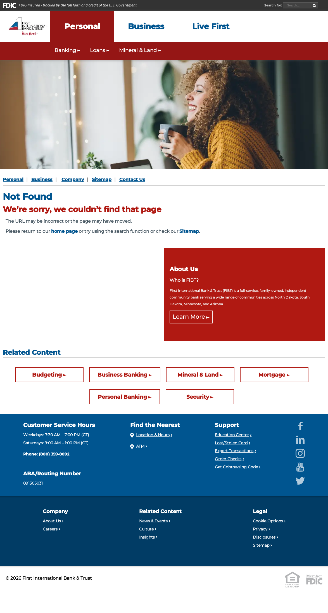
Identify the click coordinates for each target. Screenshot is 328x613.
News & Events (153, 520)
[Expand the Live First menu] (210, 26)
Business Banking (122, 374)
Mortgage (271, 374)
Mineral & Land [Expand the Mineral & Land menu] (140, 50)
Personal (13, 179)
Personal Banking (122, 396)
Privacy (260, 529)
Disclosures (264, 537)
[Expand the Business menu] (146, 26)
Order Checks (228, 458)
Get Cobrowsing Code (236, 466)
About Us (52, 520)
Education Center (232, 434)
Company (72, 179)
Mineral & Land (197, 374)
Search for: (273, 5)
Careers (50, 529)
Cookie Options (268, 520)
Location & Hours (153, 434)
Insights (147, 537)
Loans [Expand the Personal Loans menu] (100, 50)
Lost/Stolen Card (231, 442)
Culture (146, 529)
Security (197, 396)
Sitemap (101, 179)
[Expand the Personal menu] (82, 26)
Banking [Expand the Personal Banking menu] (68, 50)
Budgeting (47, 374)
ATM (140, 446)
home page (64, 231)
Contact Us (132, 179)
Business (42, 179)
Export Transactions (234, 450)
